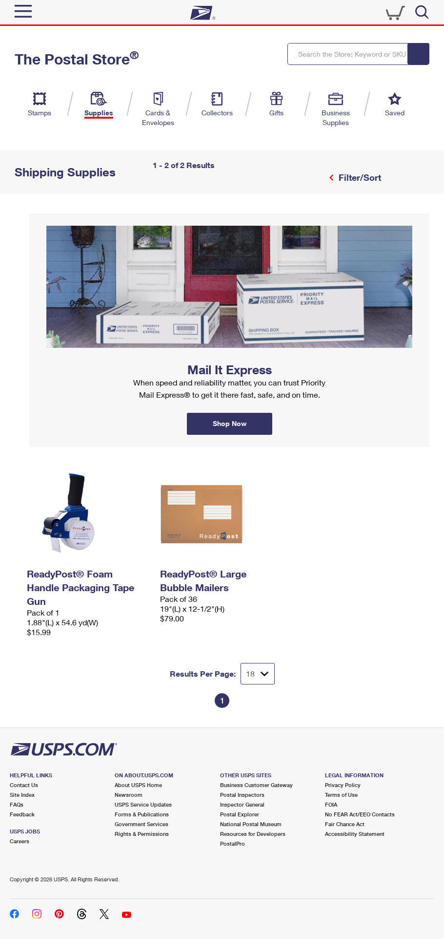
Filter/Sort (358, 177)
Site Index (22, 794)
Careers (19, 841)
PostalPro (232, 843)
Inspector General (242, 804)
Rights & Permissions (142, 834)
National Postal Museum (251, 824)
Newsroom (128, 794)
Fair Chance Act (344, 824)
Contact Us (24, 785)
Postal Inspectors (242, 794)
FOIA (331, 804)
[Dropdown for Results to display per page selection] (258, 673)
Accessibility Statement (354, 834)
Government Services (141, 824)
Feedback (22, 814)
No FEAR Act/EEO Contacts (360, 814)
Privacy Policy (343, 785)
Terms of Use (341, 794)
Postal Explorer (239, 814)
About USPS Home (138, 785)
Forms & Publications (142, 814)
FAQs (16, 804)
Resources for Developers (252, 834)
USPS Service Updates (143, 804)
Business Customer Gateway (256, 785)
